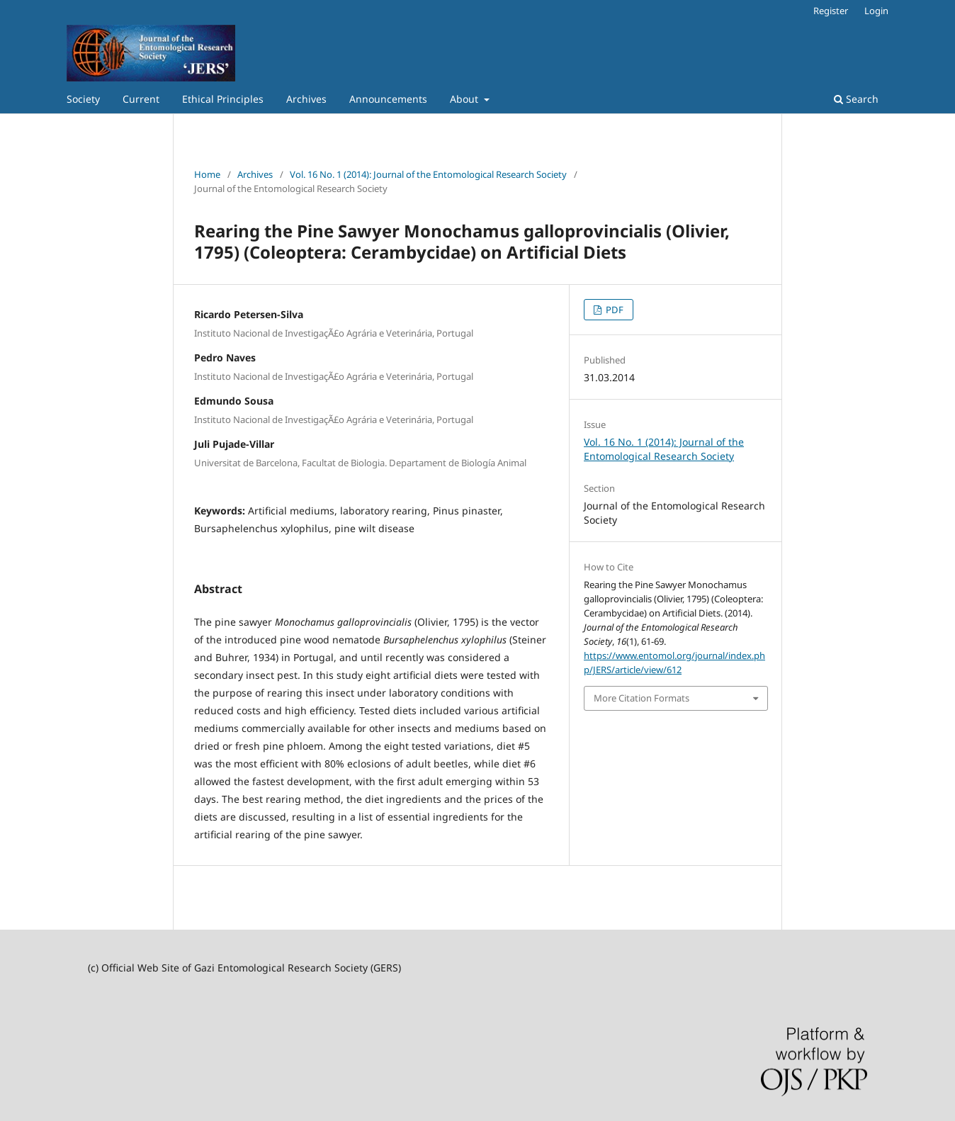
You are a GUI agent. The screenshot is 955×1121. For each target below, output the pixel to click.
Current (141, 99)
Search (856, 99)
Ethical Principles (223, 99)
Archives (306, 99)
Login (876, 10)
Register (830, 10)
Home (207, 174)
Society (83, 99)
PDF (613, 309)
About (465, 99)
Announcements (388, 99)
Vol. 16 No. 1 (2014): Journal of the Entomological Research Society (428, 174)
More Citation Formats (641, 698)
